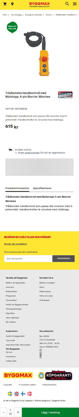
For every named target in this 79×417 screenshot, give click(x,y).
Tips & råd (10, 340)
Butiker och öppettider (15, 283)
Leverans (10, 287)
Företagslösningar (14, 309)
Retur (42, 287)
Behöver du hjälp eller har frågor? (27, 237)
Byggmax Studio (58, 401)
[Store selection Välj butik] (12, 4)
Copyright (7, 384)
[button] (41, 375)
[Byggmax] (39, 5)
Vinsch (49, 14)
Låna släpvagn (12, 317)
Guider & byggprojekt (15, 336)
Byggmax (29, 401)
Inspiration (12, 331)
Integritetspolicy (49, 384)
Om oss (9, 352)
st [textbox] (10, 413)
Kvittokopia (45, 300)
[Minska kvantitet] (3, 412)
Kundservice (46, 278)
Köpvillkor (10, 313)
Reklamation (45, 291)
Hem (5, 14)
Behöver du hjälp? (47, 283)
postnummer (32, 152)
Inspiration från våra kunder (18, 345)
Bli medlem (11, 322)
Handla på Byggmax (16, 278)
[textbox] (11, 127)
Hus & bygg (16, 14)
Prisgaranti (11, 296)
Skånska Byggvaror (42, 401)
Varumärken (11, 300)
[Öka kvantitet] (18, 412)
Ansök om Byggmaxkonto (17, 304)
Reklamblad (11, 291)
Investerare (11, 356)
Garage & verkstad (33, 14)
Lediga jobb (11, 361)
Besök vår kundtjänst (15, 243)
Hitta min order (46, 296)
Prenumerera (63, 258)
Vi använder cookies (27, 384)
